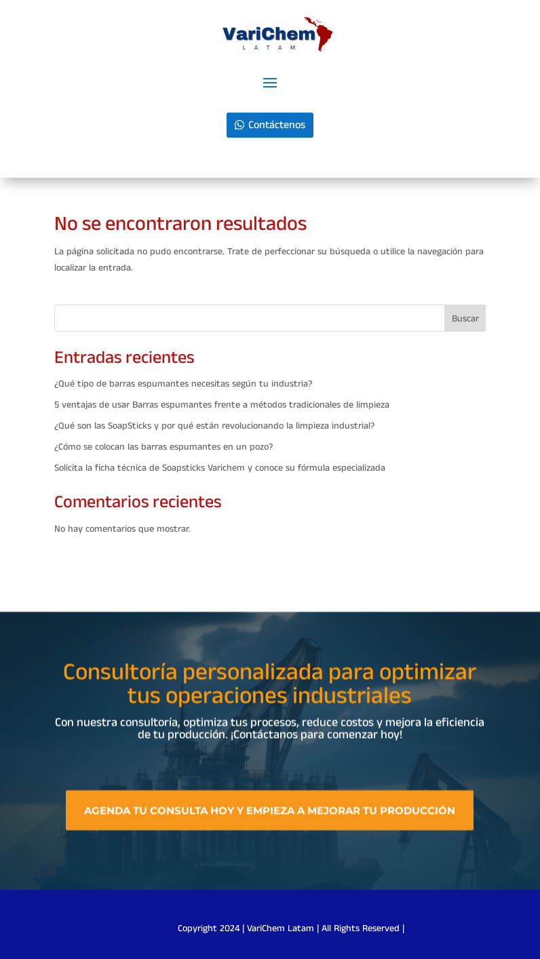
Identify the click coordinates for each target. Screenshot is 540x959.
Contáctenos (276, 125)
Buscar (465, 319)
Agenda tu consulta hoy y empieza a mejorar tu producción (269, 814)
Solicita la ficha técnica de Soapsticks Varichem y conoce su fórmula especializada (219, 468)
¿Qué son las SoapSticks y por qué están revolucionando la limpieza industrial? (214, 426)
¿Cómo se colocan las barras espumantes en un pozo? (163, 447)
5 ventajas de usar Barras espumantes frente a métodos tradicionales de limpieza (221, 405)
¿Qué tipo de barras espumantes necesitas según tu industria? (183, 384)
